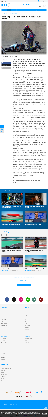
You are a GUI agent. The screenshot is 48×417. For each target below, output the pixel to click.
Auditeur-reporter (41, 1)
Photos (18, 10)
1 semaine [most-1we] (9, 234)
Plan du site (15, 404)
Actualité (4, 10)
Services (28, 10)
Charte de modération (5, 380)
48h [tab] (4, 234)
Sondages (2, 357)
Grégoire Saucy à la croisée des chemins (11, 224)
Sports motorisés (13, 13)
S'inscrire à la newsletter (24, 285)
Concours (2, 359)
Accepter (44, 413)
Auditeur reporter (4, 323)
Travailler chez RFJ (4, 374)
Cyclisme (26, 317)
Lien (3, 67)
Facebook (7, 299)
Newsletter (3, 384)
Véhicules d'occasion (28, 338)
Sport (9, 10)
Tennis (26, 323)
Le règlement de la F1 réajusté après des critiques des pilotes (11, 207)
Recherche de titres (4, 342)
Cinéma (26, 340)
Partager (4, 62)
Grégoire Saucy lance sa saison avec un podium (34, 207)
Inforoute (26, 348)
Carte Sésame (3, 370)
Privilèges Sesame (28, 342)
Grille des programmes (5, 344)
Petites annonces (27, 346)
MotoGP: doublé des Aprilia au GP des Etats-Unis (34, 251)
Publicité (2, 372)
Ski (25, 319)
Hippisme (26, 321)
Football (26, 308)
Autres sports (27, 329)
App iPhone (34, 299)
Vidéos (23, 10)
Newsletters (28, 299)
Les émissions (3, 338)
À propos (2, 366)
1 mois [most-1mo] (15, 234)
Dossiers (2, 321)
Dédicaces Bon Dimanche (5, 346)
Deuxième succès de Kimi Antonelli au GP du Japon (12, 251)
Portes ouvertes (41, 10)
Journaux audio (3, 319)
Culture (2, 317)
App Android (41, 299)
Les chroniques (3, 340)
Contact (2, 382)
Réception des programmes (6, 368)
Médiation (3, 378)
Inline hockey (27, 327)
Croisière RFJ (34, 10)
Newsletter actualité (4, 325)
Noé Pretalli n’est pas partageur (33, 224)
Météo (26, 344)
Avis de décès (27, 353)
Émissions (13, 10)
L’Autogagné (3, 353)
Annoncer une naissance (5, 348)
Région (2, 308)
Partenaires (3, 376)
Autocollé (2, 355)
